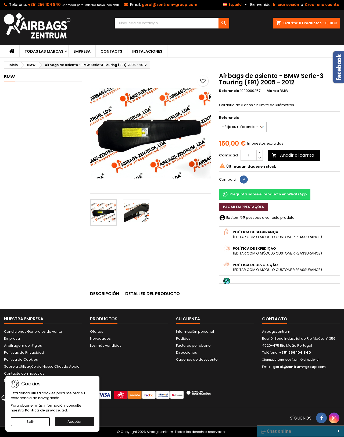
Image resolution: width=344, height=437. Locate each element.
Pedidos (183, 338)
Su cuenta (188, 319)
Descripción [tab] (104, 294)
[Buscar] (172, 23)
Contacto (274, 319)
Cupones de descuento (197, 359)
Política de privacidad (46, 410)
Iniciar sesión (286, 4)
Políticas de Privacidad (24, 352)
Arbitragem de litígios (23, 345)
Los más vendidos (105, 345)
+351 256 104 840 (44, 4)
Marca (273, 90)
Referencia (229, 90)
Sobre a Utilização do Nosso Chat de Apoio (42, 366)
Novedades (100, 338)
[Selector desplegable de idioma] (235, 4)
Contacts (111, 51)
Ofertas (96, 331)
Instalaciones (147, 51)
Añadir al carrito (293, 155)
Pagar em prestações (243, 207)
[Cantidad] (249, 155)
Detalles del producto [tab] (152, 294)
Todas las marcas (43, 51)
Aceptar (74, 421)
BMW (9, 77)
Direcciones (186, 352)
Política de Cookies (21, 359)
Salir (30, 421)
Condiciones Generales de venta (33, 331)
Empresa (82, 51)
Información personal (195, 331)
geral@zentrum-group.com (169, 4)
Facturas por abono (193, 345)
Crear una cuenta (322, 4)
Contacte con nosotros (24, 373)
